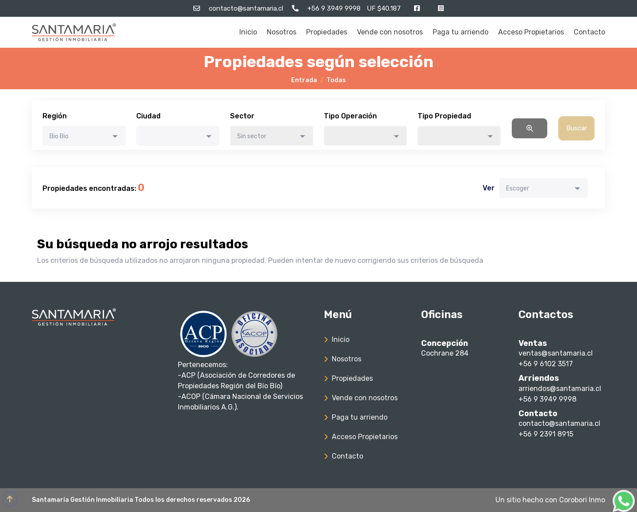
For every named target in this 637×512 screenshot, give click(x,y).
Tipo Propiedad (444, 116)
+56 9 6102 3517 (545, 364)
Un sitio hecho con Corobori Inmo (550, 500)
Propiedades (326, 32)
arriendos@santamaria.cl (559, 388)
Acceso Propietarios (531, 32)
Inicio (248, 32)
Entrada (304, 80)
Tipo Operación (350, 116)
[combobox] (84, 136)
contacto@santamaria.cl (559, 423)
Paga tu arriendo (460, 32)
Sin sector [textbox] (251, 136)
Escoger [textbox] (517, 188)
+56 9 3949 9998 (547, 399)
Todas (336, 80)
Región (54, 116)
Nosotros (281, 32)
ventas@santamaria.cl (555, 353)
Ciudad (148, 116)
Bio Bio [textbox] (59, 136)
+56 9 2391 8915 (545, 434)
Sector (242, 116)
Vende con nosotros (390, 32)
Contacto (589, 32)
